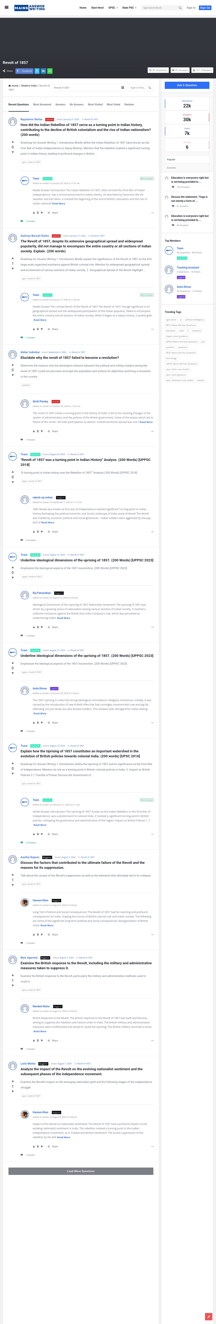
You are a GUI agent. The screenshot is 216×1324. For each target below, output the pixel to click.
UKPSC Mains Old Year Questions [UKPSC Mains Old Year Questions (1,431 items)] (181, 361)
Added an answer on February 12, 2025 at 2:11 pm (56, 802)
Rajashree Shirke (31, 117)
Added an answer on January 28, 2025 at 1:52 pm (56, 691)
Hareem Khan (41, 898)
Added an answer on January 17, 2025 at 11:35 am (56, 297)
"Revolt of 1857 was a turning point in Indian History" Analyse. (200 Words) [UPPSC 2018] (86, 460)
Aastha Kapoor (30, 855)
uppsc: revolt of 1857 (32, 478)
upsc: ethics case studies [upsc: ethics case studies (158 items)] (177, 367)
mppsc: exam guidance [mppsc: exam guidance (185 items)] (177, 334)
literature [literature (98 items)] (196, 328)
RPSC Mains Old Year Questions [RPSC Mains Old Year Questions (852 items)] (181, 350)
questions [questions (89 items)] (182, 345)
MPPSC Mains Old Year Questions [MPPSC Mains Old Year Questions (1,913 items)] (181, 339)
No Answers (77, 102)
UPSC (113, 7)
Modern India (29, 83)
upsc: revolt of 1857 (31, 159)
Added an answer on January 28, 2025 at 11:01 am (56, 181)
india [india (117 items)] (181, 328)
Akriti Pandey (41, 399)
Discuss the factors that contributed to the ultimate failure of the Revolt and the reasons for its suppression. (83, 862)
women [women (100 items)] (200, 378)
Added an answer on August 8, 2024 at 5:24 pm (55, 1008)
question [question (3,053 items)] (170, 345)
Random (129, 102)
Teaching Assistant (188, 265)
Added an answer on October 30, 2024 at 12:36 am (56, 404)
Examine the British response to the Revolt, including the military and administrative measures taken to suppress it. (87, 963)
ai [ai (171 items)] (181, 317)
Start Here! (97, 7)
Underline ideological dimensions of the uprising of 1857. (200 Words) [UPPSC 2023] (87, 558)
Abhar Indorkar (30, 350)
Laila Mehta (28, 1061)
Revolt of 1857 (91, 117)
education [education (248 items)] (170, 328)
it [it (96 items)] (188, 328)
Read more (58, 201)
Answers (60, 102)
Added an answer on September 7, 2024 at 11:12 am (57, 500)
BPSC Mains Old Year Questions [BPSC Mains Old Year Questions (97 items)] (181, 323)
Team (36, 176)
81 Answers (179, 203)
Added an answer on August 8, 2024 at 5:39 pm (55, 902)
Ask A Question (187, 83)
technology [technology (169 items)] (171, 356)
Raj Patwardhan (42, 590)
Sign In (191, 7)
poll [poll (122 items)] (203, 339)
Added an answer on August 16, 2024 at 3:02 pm (55, 595)
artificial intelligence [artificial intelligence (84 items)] (194, 317)
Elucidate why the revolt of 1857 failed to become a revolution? (70, 355)
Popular (171, 157)
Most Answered (42, 102)
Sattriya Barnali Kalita (35, 233)
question (26, 382)
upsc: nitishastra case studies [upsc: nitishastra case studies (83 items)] (179, 378)
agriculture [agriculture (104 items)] (171, 317)
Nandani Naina (41, 1004)
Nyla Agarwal (29, 955)
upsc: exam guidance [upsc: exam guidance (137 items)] (176, 372)
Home (83, 7)
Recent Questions (18, 102)
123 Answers (180, 184)
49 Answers (179, 223)
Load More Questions (81, 1169)
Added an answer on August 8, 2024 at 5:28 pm (55, 1114)
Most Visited (95, 102)
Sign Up (205, 7)
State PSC (129, 7)
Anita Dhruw (40, 686)
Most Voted (113, 102)
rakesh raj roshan (43, 495)
